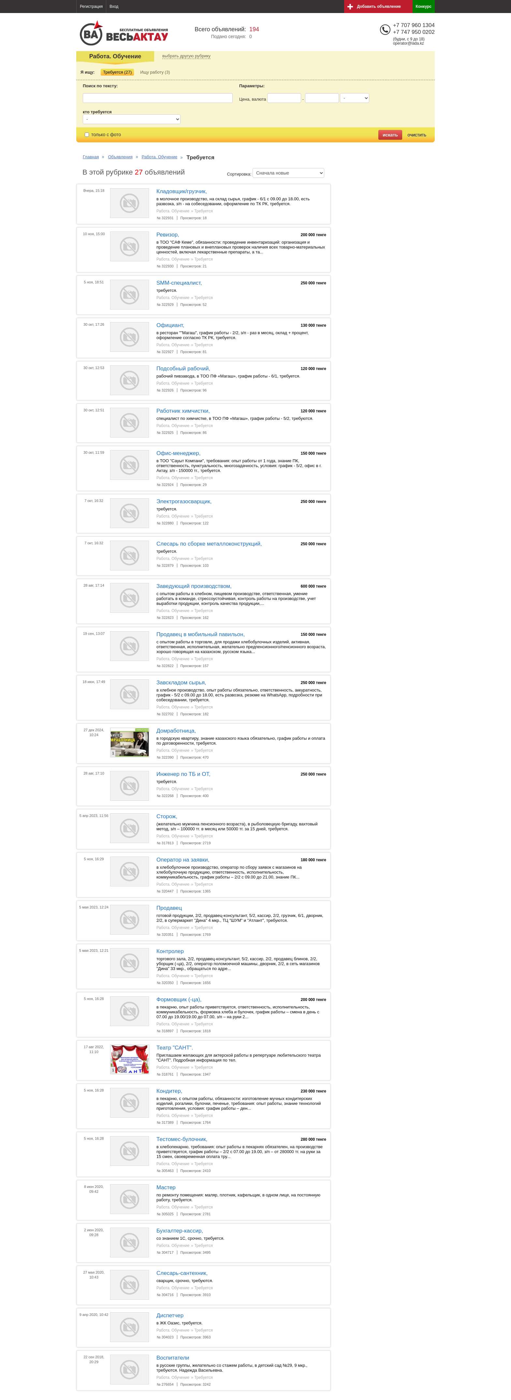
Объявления (120, 156)
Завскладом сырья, (181, 682)
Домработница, (176, 731)
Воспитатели (172, 1358)
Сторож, (166, 816)
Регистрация (91, 6)
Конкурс (423, 6)
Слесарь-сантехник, (182, 1273)
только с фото (103, 134)
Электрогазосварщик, (184, 501)
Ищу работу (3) (155, 72)
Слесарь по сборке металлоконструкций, (209, 544)
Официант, (170, 325)
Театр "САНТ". (174, 1048)
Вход (114, 6)
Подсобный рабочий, (183, 368)
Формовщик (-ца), (179, 999)
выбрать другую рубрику (186, 55)
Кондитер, (169, 1091)
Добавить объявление (379, 6)
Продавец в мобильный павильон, (200, 634)
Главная (91, 156)
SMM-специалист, (179, 283)
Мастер (166, 1187)
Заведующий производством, (194, 586)
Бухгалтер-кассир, (179, 1231)
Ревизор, (167, 235)
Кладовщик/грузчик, (181, 191)
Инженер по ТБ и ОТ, (183, 774)
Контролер (170, 951)
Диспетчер (169, 1315)
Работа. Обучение (160, 156)
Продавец (169, 908)
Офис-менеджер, (178, 453)
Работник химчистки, (183, 411)
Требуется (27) (117, 72)
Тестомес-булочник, (181, 1139)
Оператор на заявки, (182, 860)
